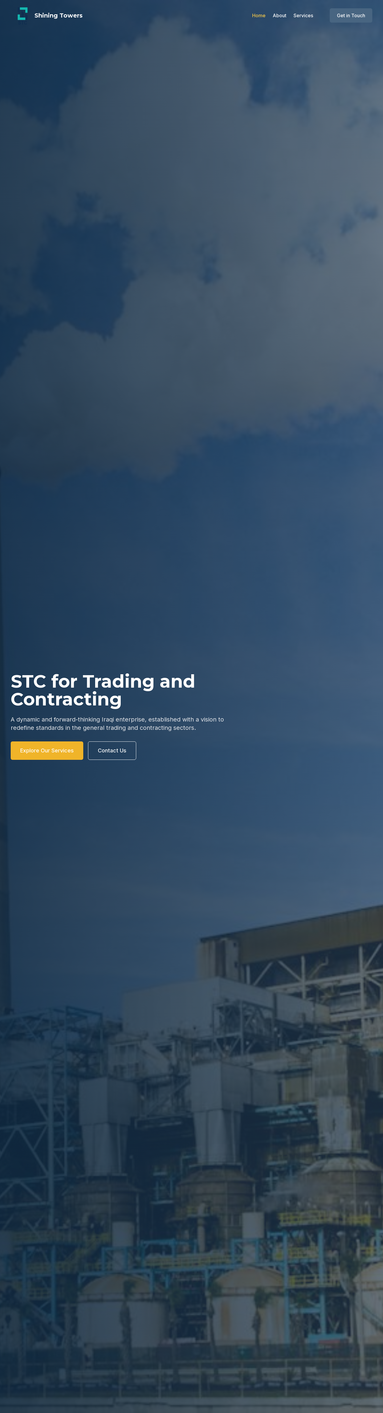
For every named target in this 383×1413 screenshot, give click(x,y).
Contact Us (112, 750)
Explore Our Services (47, 750)
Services (303, 15)
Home (259, 15)
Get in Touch (351, 15)
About (279, 15)
